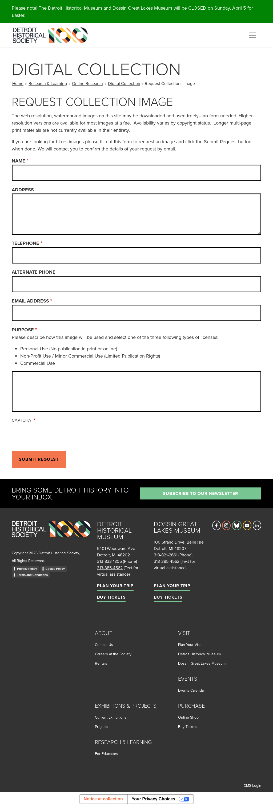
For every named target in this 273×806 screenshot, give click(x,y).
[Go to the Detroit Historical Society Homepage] (52, 34)
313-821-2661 (165, 555)
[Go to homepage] (51, 535)
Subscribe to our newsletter (200, 493)
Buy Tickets (111, 597)
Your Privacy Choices (153, 799)
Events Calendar (191, 690)
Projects (101, 726)
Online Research (87, 83)
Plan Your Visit (190, 644)
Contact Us (104, 644)
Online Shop (188, 717)
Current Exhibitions (110, 717)
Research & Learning (48, 83)
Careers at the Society (113, 654)
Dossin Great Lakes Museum (202, 663)
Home (17, 83)
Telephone (25, 243)
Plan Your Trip (115, 586)
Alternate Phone (33, 272)
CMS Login (252, 785)
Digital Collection (124, 83)
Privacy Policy (27, 568)
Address (23, 189)
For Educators (106, 753)
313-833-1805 (109, 561)
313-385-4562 (110, 568)
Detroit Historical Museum (199, 654)
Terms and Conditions (32, 574)
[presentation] (52, 435)
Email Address (30, 300)
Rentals (101, 663)
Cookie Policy (55, 568)
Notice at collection (103, 799)
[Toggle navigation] (252, 35)
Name (18, 160)
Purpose (23, 329)
